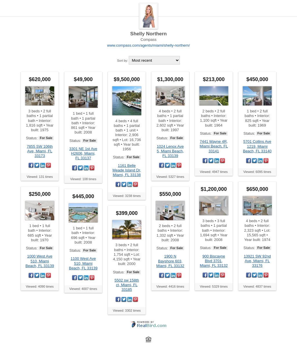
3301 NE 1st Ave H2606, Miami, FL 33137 (83, 153)
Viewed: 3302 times (127, 310)
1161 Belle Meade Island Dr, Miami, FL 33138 (127, 170)
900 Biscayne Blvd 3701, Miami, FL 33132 (214, 261)
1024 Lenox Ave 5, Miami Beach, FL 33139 (170, 151)
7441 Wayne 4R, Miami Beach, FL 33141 (214, 146)
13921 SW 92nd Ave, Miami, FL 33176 (257, 261)
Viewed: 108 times (83, 179)
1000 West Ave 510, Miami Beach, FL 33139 (40, 261)
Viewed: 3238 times (127, 196)
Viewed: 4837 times (257, 286)
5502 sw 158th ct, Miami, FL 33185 (127, 285)
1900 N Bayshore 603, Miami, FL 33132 (170, 261)
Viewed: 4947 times (214, 172)
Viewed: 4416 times (170, 286)
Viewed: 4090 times (40, 286)
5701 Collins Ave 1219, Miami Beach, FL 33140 (257, 146)
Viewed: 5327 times (170, 176)
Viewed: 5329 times (214, 286)
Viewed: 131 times (40, 176)
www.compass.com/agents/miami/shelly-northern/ (148, 45)
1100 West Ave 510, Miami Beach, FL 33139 (83, 263)
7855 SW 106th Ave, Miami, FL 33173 (40, 151)
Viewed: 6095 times (257, 172)
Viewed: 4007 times (83, 289)
